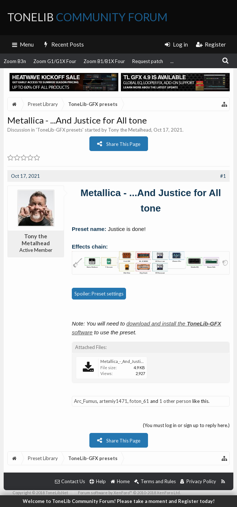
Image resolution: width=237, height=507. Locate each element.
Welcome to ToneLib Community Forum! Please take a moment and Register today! (119, 501)
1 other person (175, 401)
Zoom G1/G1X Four (54, 61)
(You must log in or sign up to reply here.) (186, 425)
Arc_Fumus (85, 401)
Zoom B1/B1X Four (104, 61)
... (172, 61)
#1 (223, 176)
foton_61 (139, 401)
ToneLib (87, 16)
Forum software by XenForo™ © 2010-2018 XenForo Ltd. (129, 492)
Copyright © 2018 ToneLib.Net (40, 492)
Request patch (147, 61)
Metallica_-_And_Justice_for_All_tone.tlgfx (139, 361)
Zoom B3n (15, 61)
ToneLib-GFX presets (59, 130)
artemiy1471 (113, 401)
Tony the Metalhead (129, 130)
